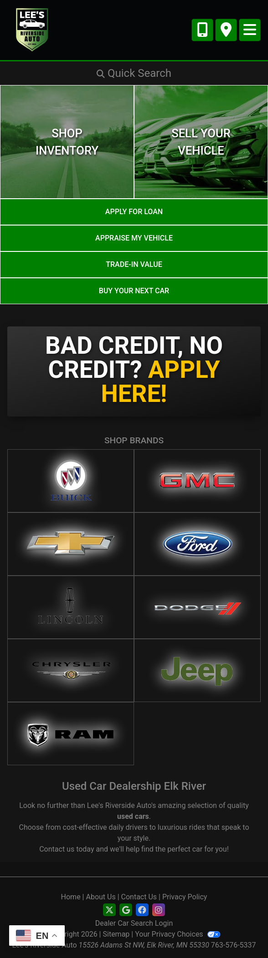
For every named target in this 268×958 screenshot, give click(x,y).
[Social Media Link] (142, 910)
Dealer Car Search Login (134, 923)
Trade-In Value (134, 264)
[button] (134, 73)
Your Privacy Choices (177, 934)
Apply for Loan (134, 211)
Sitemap (116, 934)
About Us (100, 897)
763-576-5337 (233, 945)
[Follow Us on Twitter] (109, 910)
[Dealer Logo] (32, 29)
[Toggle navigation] (250, 30)
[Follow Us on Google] (125, 910)
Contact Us (139, 897)
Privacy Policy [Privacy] (184, 897)
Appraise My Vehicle (134, 238)
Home (71, 897)
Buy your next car (134, 290)
